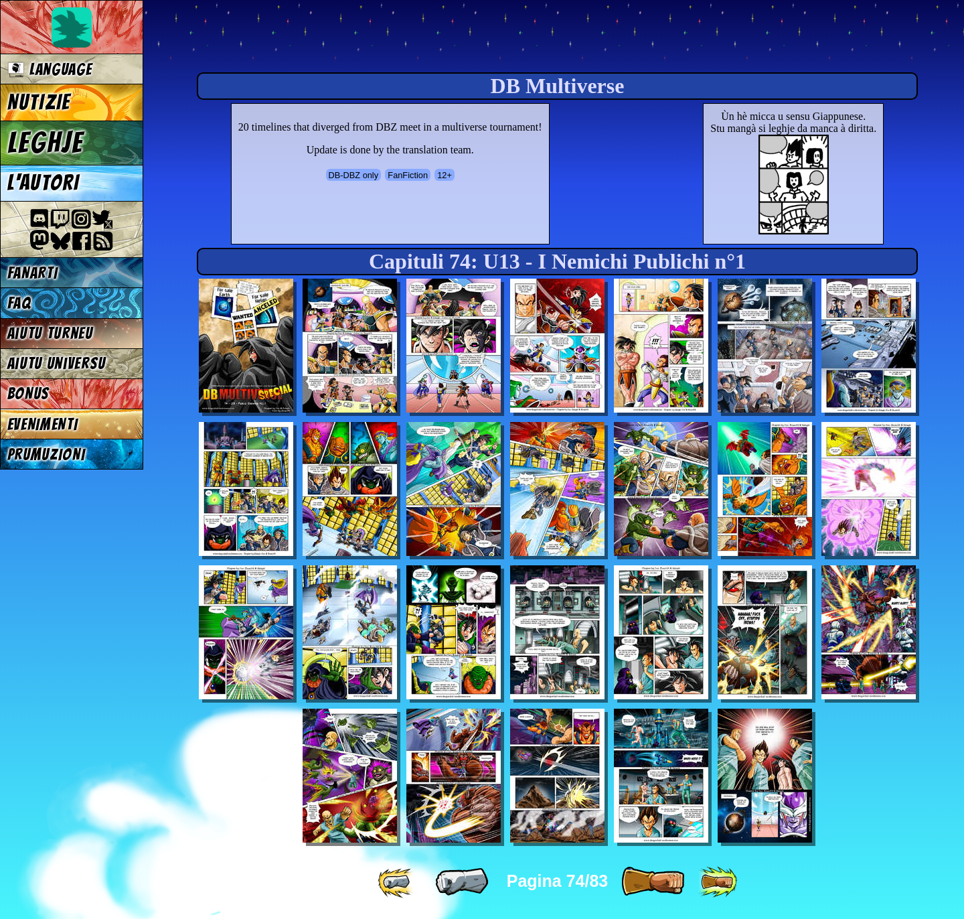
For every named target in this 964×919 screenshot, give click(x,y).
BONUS (28, 393)
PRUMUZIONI (46, 454)
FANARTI (32, 273)
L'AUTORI (43, 182)
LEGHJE (45, 142)
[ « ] (462, 882)
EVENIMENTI (42, 424)
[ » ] (653, 882)
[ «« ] (397, 882)
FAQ (19, 303)
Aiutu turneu (50, 333)
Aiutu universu (56, 363)
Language (49, 69)
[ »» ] (718, 882)
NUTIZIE (39, 102)
